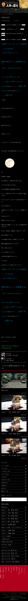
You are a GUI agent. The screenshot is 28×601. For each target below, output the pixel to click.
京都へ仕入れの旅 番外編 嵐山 (9, 550)
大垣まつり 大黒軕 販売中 (8, 530)
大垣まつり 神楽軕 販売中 (8, 533)
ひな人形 (3, 471)
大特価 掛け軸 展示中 (7, 542)
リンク (5, 592)
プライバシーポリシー (22, 592)
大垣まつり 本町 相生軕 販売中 (9, 516)
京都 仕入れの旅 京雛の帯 (8, 559)
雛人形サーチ (10, 86)
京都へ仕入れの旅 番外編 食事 (9, 553)
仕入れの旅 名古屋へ (6, 544)
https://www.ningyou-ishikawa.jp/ (14, 33)
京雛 (2, 485)
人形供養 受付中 (5, 539)
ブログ (3, 474)
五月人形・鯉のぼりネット (13, 90)
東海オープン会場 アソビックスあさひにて (11, 527)
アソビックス (4, 547)
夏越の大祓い (4, 507)
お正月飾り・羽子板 (3, 572)
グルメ (2, 468)
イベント (3, 465)
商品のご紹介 (19, 570)
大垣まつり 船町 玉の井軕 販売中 (10, 521)
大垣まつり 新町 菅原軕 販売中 (9, 518)
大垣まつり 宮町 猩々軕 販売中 (9, 510)
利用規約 (12, 599)
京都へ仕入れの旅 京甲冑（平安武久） (10, 556)
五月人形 (3, 479)
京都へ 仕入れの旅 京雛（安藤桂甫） (10, 561)
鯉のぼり (3, 491)
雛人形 (17, 569)
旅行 (2, 488)
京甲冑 (3, 482)
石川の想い (22, 570)
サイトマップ (14, 592)
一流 (2, 477)
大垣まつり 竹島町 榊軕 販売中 (9, 513)
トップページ (24, 570)
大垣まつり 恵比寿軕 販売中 (8, 524)
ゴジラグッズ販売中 (6, 536)
